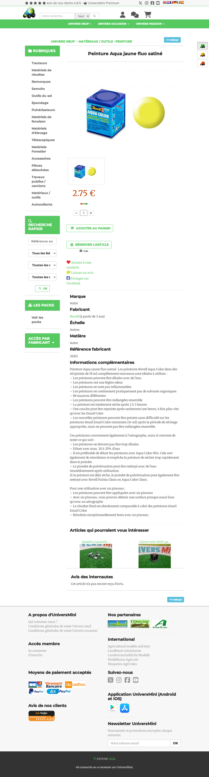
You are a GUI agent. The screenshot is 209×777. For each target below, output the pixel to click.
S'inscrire (35, 655)
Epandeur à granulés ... (96, 541)
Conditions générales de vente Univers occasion (62, 631)
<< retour (172, 40)
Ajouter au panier (90, 228)
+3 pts (85, 251)
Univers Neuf (79, 23)
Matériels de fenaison (41, 119)
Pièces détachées (40, 168)
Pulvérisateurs (43, 110)
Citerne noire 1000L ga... (154, 541)
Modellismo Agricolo (123, 660)
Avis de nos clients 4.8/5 (64, 3)
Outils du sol (42, 96)
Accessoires (41, 159)
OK (43, 288)
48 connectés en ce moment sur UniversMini (104, 767)
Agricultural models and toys (129, 646)
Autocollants (42, 204)
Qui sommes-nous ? (43, 622)
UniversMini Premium (103, 3)
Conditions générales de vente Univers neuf (59, 626)
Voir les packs (37, 320)
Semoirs (38, 89)
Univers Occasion (113, 23)
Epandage (40, 103)
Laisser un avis (82, 273)
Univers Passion (150, 23)
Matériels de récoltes (41, 72)
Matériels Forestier (39, 149)
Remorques (41, 82)
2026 (112, 758)
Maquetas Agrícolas (122, 664)
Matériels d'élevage (39, 131)
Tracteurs (39, 63)
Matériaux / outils (95, 41)
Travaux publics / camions (38, 181)
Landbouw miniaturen (124, 651)
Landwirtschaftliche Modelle (129, 655)
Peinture (124, 41)
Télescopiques (43, 140)
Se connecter (37, 651)
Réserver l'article (89, 245)
